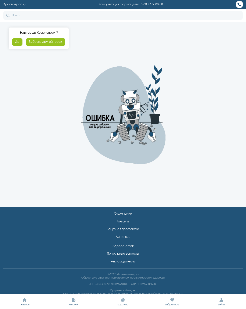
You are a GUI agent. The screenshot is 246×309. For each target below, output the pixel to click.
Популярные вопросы (123, 253)
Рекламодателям (123, 261)
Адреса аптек (123, 246)
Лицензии (123, 237)
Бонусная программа (123, 229)
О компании (123, 213)
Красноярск (14, 4)
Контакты (123, 221)
